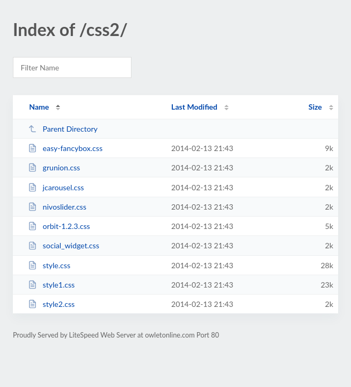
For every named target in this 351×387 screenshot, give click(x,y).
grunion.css (54, 167)
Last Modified (194, 106)
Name (39, 106)
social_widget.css (63, 245)
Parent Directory (63, 128)
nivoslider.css (57, 206)
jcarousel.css (56, 187)
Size (315, 106)
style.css (49, 265)
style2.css (51, 304)
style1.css (51, 284)
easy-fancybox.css (65, 148)
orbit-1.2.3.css (59, 226)
